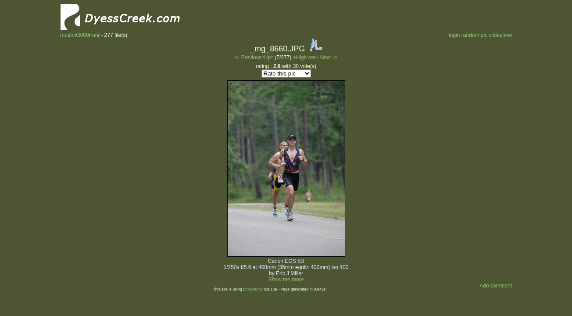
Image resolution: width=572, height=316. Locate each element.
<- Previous (248, 57)
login (454, 35)
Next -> (328, 57)
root (64, 35)
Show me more (286, 279)
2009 (83, 35)
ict (73, 35)
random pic (474, 35)
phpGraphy (253, 289)
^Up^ (267, 57)
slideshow (500, 35)
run (94, 35)
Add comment (495, 286)
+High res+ (306, 57)
